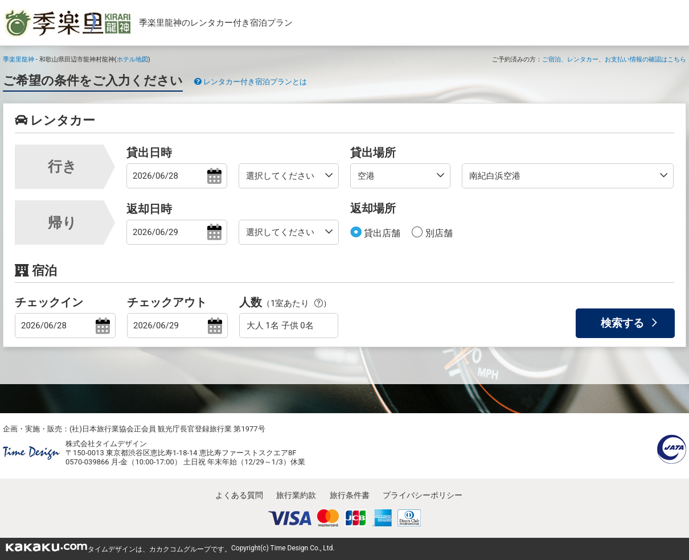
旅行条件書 (350, 495)
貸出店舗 (381, 233)
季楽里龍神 (18, 59)
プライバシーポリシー (422, 495)
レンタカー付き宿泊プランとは (250, 81)
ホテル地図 (132, 59)
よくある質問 (239, 495)
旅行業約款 (296, 495)
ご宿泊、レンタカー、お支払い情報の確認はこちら (614, 59)
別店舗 (438, 233)
